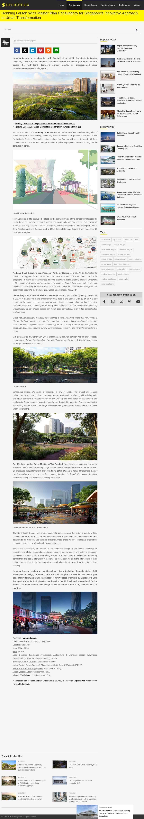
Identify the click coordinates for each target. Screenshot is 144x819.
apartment (117, 240)
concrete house (135, 259)
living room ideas (108, 269)
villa (136, 240)
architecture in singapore (26, 41)
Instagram (113, 301)
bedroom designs (125, 249)
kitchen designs (124, 254)
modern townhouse (109, 279)
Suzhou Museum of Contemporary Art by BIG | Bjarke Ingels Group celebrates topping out (32, 783)
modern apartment (108, 274)
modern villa (123, 279)
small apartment (107, 284)
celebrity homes (120, 259)
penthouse (128, 240)
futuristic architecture (122, 264)
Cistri (49, 675)
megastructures (134, 269)
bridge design (107, 259)
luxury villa (121, 269)
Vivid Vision (25, 675)
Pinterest (130, 301)
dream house (106, 264)
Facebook (104, 301)
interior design (119, 245)
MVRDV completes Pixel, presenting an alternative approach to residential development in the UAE (82, 799)
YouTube (138, 301)
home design (106, 245)
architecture (106, 240)
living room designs (109, 249)
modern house (123, 274)
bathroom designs (108, 254)
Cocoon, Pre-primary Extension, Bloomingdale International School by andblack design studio (32, 767)
